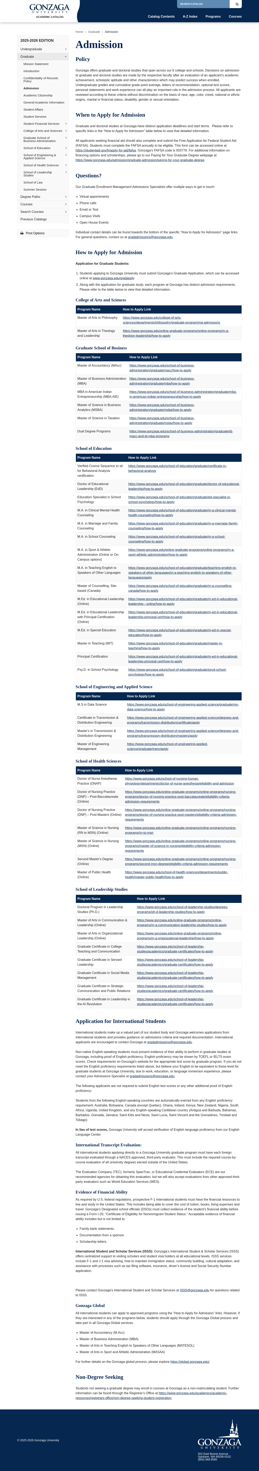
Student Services (34, 116)
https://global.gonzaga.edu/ (189, 1361)
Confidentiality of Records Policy (40, 79)
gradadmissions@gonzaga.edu (150, 237)
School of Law (32, 182)
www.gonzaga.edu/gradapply (113, 278)
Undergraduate (31, 49)
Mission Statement (35, 64)
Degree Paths (30, 196)
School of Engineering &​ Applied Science (39, 156)
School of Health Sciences (41, 165)
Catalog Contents (161, 16)
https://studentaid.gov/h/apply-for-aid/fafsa (106, 150)
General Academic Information (43, 102)
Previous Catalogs (33, 219)
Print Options (32, 233)
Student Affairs (33, 109)
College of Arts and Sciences (42, 130)
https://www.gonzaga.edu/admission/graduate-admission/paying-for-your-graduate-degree (140, 160)
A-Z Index (190, 16)
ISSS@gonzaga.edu (194, 1290)
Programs (213, 16)
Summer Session (35, 189)
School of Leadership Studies (37, 174)
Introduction (31, 71)
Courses (235, 16)
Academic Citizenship (37, 95)
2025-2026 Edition (37, 40)
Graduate (27, 56)
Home (79, 31)
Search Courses (32, 211)
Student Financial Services (41, 123)
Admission (31, 88)
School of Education (36, 148)
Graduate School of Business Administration (39, 139)
